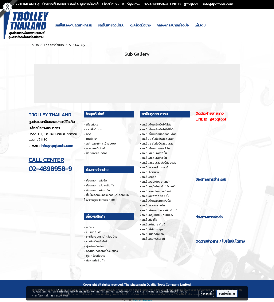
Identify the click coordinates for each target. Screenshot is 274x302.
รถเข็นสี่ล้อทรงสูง (152, 229)
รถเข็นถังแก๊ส (150, 219)
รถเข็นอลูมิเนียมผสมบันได (157, 215)
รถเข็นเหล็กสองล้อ (153, 234)
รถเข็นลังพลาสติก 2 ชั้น (155, 196)
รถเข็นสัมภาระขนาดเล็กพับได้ (159, 210)
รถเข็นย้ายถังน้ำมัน (111, 25)
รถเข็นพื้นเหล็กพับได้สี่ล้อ (156, 124)
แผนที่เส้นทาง (94, 129)
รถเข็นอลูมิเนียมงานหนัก (156, 181)
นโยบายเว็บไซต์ (95, 148)
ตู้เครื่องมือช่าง (140, 25)
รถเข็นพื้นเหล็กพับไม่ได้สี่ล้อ (158, 129)
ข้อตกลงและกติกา (96, 153)
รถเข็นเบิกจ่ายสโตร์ (153, 224)
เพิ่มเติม (200, 25)
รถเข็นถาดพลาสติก (153, 205)
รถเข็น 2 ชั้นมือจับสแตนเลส (158, 139)
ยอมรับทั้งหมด (227, 293)
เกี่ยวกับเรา (93, 124)
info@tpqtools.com (57, 146)
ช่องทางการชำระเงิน (98, 190)
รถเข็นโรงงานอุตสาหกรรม (73, 25)
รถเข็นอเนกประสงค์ (153, 238)
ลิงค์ (88, 134)
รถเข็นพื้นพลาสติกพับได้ (156, 200)
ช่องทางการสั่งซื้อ (96, 180)
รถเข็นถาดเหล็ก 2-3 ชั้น (155, 167)
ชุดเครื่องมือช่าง (95, 255)
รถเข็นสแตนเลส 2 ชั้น (154, 153)
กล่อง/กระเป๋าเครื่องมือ (173, 25)
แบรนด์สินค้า (93, 232)
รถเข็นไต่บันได (150, 172)
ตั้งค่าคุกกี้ (206, 293)
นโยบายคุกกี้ (62, 295)
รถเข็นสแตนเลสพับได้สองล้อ (159, 162)
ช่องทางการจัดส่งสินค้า (100, 185)
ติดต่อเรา (91, 139)
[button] (211, 25)
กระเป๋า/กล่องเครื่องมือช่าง (102, 251)
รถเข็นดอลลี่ (149, 177)
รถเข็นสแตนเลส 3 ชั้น (154, 158)
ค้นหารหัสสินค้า (95, 260)
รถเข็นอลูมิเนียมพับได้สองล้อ (159, 186)
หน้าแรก (91, 227)
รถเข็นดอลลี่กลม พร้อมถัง (157, 191)
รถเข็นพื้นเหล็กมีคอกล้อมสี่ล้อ (159, 134)
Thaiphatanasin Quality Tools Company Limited (157, 284)
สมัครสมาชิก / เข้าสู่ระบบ (101, 143)
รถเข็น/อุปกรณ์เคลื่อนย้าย (102, 236)
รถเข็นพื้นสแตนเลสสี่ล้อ (156, 148)
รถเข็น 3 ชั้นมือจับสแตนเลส (158, 143)
